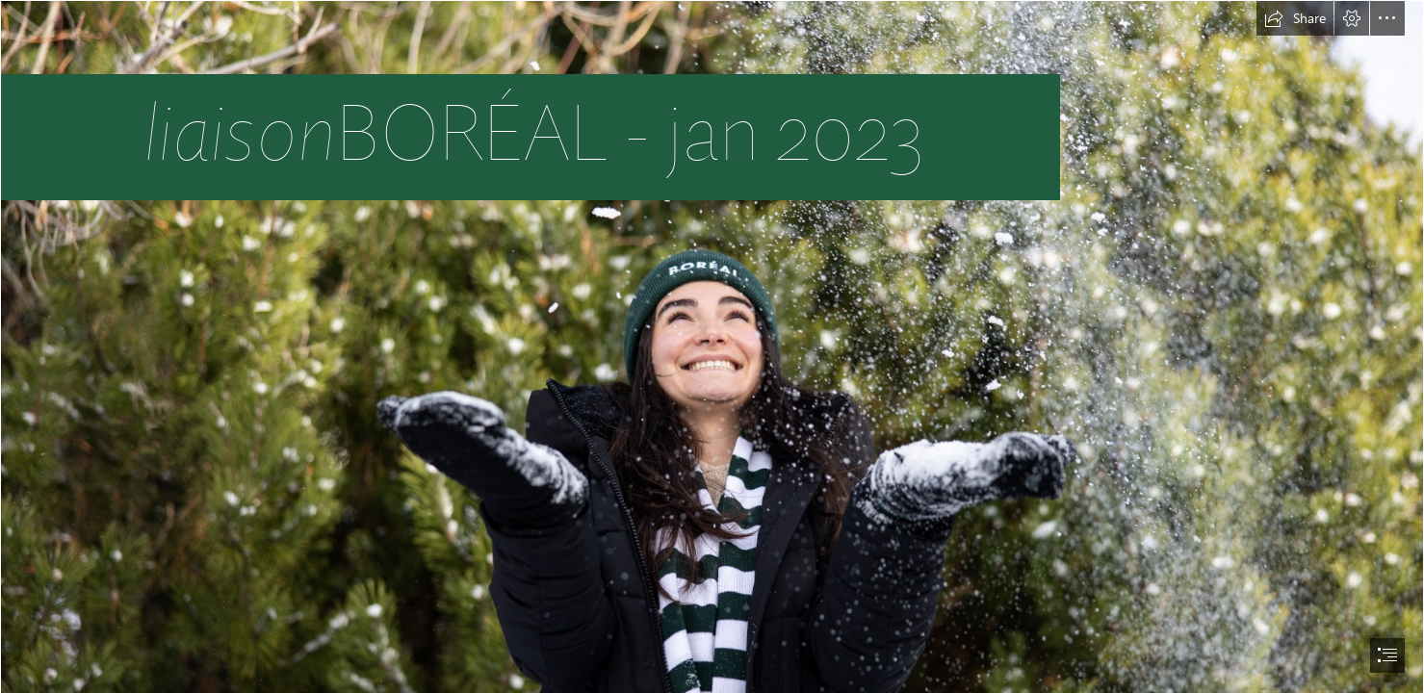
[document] (712, 346)
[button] (1294, 18)
